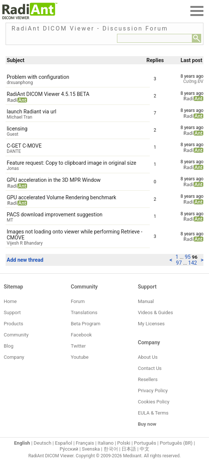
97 (179, 263)
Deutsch (42, 443)
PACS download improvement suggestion (54, 214)
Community (16, 335)
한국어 (111, 449)
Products (13, 323)
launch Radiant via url (31, 112)
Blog (8, 346)
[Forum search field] (154, 38)
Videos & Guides (155, 312)
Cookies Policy (154, 401)
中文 (144, 449)
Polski (123, 443)
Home (10, 301)
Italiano (106, 443)
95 (188, 257)
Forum (78, 301)
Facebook (81, 335)
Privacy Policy (153, 390)
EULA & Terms (153, 413)
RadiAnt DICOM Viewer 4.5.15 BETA (48, 94)
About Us (148, 357)
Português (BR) (176, 443)
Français (85, 443)
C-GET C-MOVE (24, 146)
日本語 (128, 449)
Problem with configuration (38, 77)
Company (14, 357)
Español (63, 443)
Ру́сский (69, 449)
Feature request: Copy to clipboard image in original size (71, 163)
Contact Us (150, 368)
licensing (17, 129)
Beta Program (85, 323)
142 (192, 263)
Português (145, 443)
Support (12, 312)
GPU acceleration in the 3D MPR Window (54, 180)
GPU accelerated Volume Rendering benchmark (61, 197)
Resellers (148, 379)
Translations (84, 312)
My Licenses (151, 323)
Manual (146, 301)
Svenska (91, 449)
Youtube (80, 357)
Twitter (78, 346)
